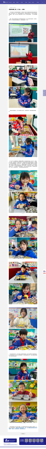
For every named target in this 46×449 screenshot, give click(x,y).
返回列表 (23, 433)
